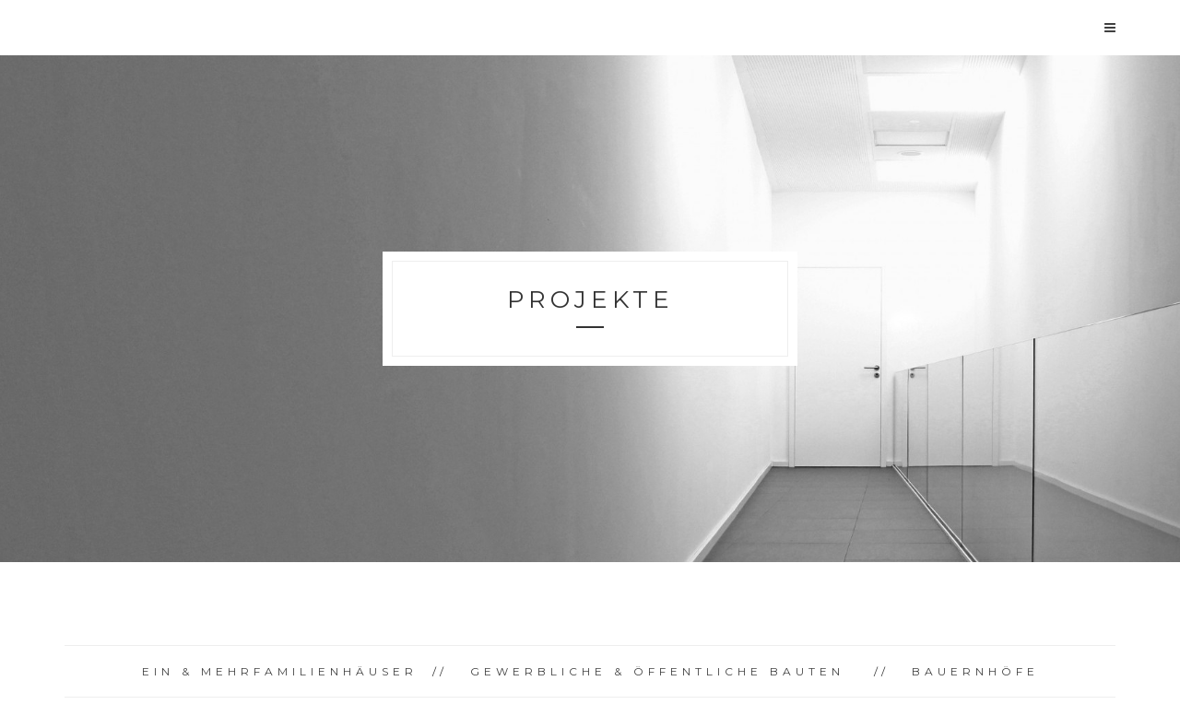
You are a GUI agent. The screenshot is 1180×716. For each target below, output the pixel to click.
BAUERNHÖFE (975, 671)
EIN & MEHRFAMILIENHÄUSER (280, 671)
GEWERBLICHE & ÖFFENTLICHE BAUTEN (657, 671)
